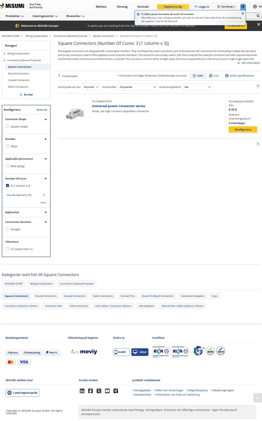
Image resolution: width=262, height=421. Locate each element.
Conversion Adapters (192, 296)
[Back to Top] (258, 397)
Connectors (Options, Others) (21, 306)
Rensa (43, 202)
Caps (214, 296)
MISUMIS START (11, 36)
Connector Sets (53, 306)
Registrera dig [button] (173, 6)
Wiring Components (36, 36)
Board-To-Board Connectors (157, 296)
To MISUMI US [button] (236, 25)
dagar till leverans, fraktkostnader (156, 75)
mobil (120, 352)
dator (140, 352)
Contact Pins (128, 296)
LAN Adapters (146, 306)
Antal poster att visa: (69, 87)
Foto (216, 75)
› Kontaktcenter (141, 394)
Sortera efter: (109, 87)
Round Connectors (18, 73)
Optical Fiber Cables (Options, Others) (182, 306)
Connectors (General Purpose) (70, 36)
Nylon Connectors (18, 86)
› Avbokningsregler (222, 390)
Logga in (201, 6)
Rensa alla (42, 109)
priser (183, 75)
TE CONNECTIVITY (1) (21, 249)
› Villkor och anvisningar (168, 390)
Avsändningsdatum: (170, 87)
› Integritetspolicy (197, 390)
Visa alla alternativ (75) (19, 195)
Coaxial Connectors (19, 80)
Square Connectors (103, 36)
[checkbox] (26, 126)
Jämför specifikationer (242, 75)
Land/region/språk (25, 392)
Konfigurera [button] (243, 129)
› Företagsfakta (141, 390)
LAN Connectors (79, 306)
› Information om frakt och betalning (177, 394)
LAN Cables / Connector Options (113, 306)
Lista (200, 75)
